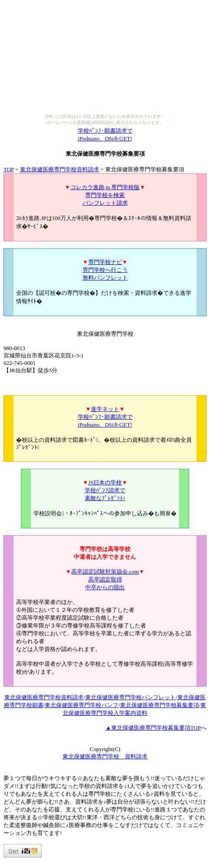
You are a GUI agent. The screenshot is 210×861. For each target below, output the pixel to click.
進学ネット (105, 409)
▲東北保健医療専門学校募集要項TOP (153, 727)
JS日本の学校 (105, 482)
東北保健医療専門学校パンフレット (130, 697)
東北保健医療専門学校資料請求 (59, 169)
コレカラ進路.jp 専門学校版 (105, 187)
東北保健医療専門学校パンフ (81, 705)
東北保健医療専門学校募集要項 (159, 705)
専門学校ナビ (105, 262)
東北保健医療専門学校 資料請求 (105, 756)
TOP (8, 169)
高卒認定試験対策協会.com (105, 571)
